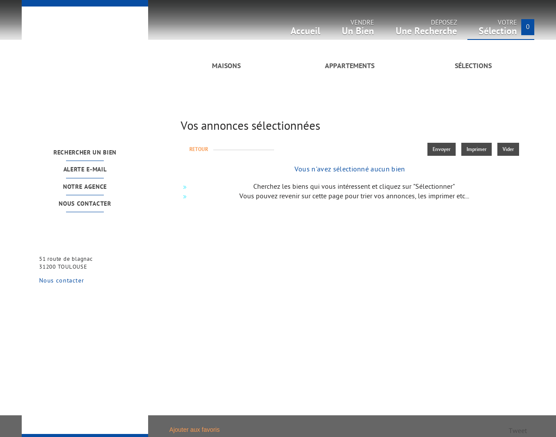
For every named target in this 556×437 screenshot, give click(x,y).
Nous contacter (85, 204)
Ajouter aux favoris (194, 429)
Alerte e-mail (85, 170)
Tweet (518, 431)
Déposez (426, 30)
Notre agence (85, 187)
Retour (198, 149)
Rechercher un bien (84, 153)
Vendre (358, 30)
